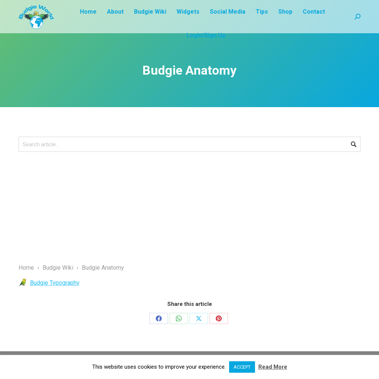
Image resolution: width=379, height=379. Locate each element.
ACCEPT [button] (242, 367)
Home (26, 267)
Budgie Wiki (58, 267)
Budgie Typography (55, 282)
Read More (272, 366)
